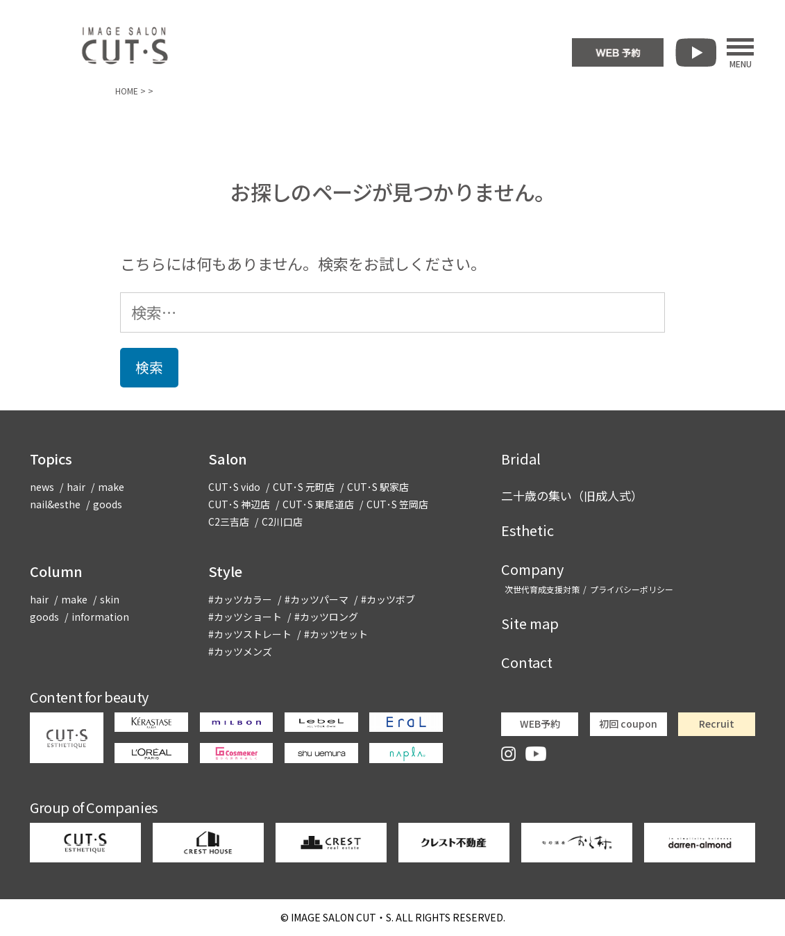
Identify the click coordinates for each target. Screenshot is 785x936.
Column (56, 571)
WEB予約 (540, 723)
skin (109, 599)
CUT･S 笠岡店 (397, 504)
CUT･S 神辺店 (239, 504)
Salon (227, 459)
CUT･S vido (234, 487)
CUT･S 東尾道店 (318, 504)
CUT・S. (342, 917)
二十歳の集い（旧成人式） (572, 495)
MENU (740, 52)
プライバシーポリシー (631, 589)
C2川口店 (282, 521)
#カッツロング (326, 617)
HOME (126, 91)
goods (107, 504)
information (100, 617)
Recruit (716, 723)
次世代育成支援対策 (542, 589)
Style (225, 571)
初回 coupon (628, 723)
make (111, 487)
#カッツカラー (240, 599)
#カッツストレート (250, 634)
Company (532, 569)
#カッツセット (336, 634)
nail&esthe (55, 504)
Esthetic (527, 530)
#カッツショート (245, 617)
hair (76, 487)
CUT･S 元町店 (304, 487)
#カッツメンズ (240, 651)
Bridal (521, 459)
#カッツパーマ (316, 599)
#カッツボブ (388, 599)
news (42, 487)
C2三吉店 (228, 521)
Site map (530, 623)
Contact (526, 662)
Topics (51, 459)
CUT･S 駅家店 (378, 487)
